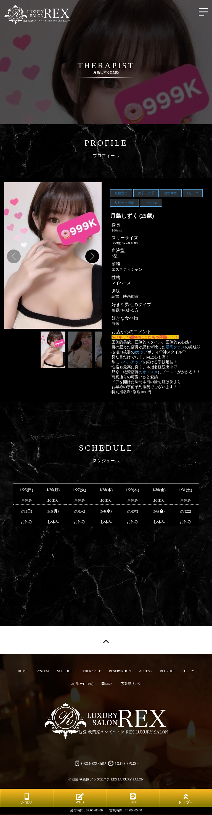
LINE (107, 684)
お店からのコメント (131, 331)
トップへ (186, 799)
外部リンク (131, 684)
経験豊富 (121, 193)
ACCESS (145, 671)
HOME (22, 671)
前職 (116, 264)
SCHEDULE (66, 671)
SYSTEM (42, 671)
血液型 (118, 250)
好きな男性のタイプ (131, 304)
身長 (116, 225)
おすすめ (170, 193)
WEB (79, 798)
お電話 (27, 799)
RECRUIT (167, 671)
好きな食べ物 (125, 318)
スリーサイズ (125, 237)
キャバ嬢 (151, 202)
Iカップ (192, 193)
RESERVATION (120, 671)
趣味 (116, 291)
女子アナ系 (146, 193)
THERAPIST (92, 671)
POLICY (188, 671)
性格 (116, 277)
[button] (92, 256)
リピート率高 (124, 202)
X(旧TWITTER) (82, 684)
